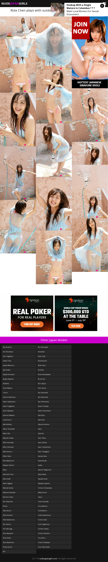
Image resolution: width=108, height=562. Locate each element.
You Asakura (42, 506)
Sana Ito (41, 433)
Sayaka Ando (42, 479)
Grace (5, 392)
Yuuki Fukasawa (44, 542)
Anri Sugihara (8, 356)
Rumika (41, 370)
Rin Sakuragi (7, 529)
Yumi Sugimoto (44, 524)
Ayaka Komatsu (8, 374)
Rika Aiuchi (7, 511)
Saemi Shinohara (44, 411)
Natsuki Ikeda (8, 488)
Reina (5, 506)
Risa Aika (41, 352)
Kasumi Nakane (9, 415)
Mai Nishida (7, 424)
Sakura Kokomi (43, 424)
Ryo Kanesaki (43, 392)
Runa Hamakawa (44, 374)
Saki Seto (41, 420)
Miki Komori (7, 451)
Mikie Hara (7, 456)
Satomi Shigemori (44, 470)
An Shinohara (8, 352)
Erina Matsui (7, 388)
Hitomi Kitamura (9, 397)
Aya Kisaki (6, 370)
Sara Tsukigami (43, 451)
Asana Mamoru (8, 365)
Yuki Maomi (42, 511)
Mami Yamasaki (9, 429)
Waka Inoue (42, 492)
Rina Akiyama (8, 533)
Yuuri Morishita (44, 547)
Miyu (5, 470)
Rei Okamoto (8, 501)
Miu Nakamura (8, 461)
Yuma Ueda (42, 520)
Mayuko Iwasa (8, 438)
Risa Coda (41, 356)
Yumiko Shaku (43, 529)
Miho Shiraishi (8, 447)
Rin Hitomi (7, 524)
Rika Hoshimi (8, 515)
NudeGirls (14, 3)
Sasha (40, 465)
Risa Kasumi (42, 361)
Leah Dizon (7, 420)
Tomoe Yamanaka (45, 488)
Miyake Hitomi (8, 465)
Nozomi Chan (8, 497)
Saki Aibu (41, 415)
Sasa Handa (42, 461)
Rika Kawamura (9, 520)
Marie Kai (6, 433)
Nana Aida (6, 479)
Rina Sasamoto (8, 542)
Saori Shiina (42, 442)
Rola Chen (42, 365)
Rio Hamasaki (43, 347)
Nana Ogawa (7, 483)
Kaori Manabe (8, 411)
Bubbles (6, 383)
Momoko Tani (8, 474)
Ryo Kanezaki (43, 397)
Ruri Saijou (42, 383)
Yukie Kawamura (44, 515)
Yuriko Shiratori (44, 533)
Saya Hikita (42, 474)
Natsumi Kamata (9, 492)
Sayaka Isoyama (44, 483)
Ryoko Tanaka (43, 406)
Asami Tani (7, 361)
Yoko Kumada (43, 501)
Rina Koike (7, 538)
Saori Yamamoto (44, 447)
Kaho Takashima (9, 402)
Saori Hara (42, 438)
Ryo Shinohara (43, 402)
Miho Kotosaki (8, 442)
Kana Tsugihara (8, 406)
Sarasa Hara (42, 456)
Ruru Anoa (42, 388)
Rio (4, 551)
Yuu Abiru (41, 538)
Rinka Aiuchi (7, 547)
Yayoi (40, 497)
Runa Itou (41, 379)
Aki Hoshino (7, 347)
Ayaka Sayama (8, 379)
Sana (40, 429)
